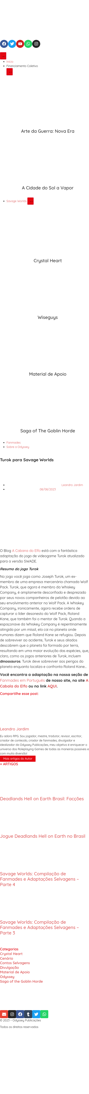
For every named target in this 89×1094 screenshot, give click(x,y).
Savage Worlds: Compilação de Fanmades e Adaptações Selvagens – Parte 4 (39, 879)
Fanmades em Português (22, 680)
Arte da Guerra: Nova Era (47, 131)
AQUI (52, 686)
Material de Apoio (47, 374)
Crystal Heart (48, 260)
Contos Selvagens (15, 963)
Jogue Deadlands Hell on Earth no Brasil (42, 836)
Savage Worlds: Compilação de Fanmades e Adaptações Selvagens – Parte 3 (39, 927)
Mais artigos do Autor (17, 758)
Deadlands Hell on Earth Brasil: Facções (42, 798)
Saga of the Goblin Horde (21, 981)
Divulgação (9, 967)
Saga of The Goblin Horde (47, 430)
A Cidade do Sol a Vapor (48, 188)
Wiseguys (48, 317)
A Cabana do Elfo (26, 550)
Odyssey (7, 976)
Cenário (6, 958)
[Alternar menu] (3, 55)
